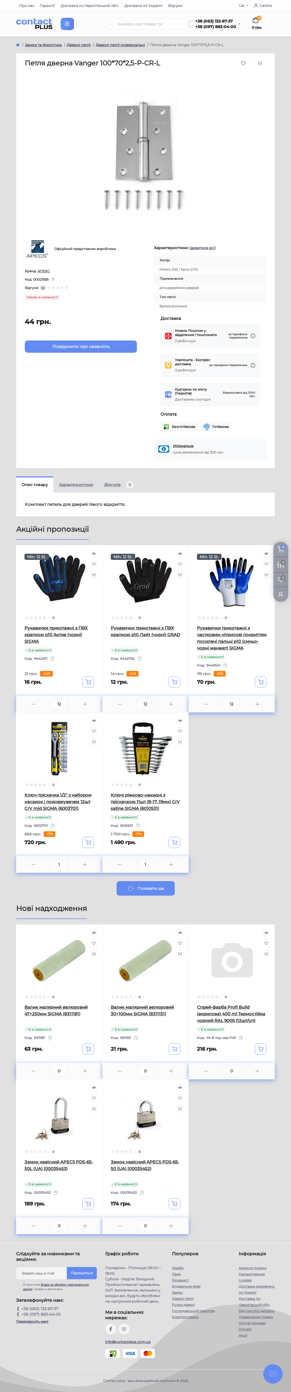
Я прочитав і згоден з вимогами (56, 1287)
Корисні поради (253, 1268)
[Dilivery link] (253, 336)
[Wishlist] (94, 564)
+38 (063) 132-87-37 (214, 21)
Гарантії (47, 5)
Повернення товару (256, 1317)
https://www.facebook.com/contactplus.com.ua (110, 1329)
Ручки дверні (183, 1305)
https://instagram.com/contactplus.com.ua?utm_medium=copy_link (124, 1329)
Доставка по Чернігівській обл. (90, 5)
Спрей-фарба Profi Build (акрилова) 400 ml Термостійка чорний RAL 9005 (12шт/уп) (231, 1013)
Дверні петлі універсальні (120, 45)
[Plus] (85, 704)
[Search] (111, 24)
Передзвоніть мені (32, 1321)
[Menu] (67, 24)
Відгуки (175, 5)
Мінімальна (183, 446)
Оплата (245, 1329)
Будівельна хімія (186, 1286)
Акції (243, 1335)
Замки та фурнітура (43, 45)
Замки (177, 1292)
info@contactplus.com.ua (128, 1342)
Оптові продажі (252, 1323)
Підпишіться (82, 1273)
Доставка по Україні (143, 5)
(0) (43, 288)
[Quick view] (94, 554)
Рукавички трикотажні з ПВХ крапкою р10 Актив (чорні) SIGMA (56, 634)
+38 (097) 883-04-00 (215, 26)
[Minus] (33, 704)
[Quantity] (59, 704)
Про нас (26, 5)
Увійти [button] (263, 5)
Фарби (178, 1268)
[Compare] (94, 575)
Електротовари (185, 1317)
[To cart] (88, 682)
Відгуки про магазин (257, 1311)
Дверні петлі (79, 45)
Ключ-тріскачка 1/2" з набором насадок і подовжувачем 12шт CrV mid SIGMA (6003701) (58, 801)
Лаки (176, 1274)
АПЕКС (44, 271)
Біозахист (180, 1280)
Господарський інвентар (193, 1311)
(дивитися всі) (202, 248)
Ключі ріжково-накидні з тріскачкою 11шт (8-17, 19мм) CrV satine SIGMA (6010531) (145, 801)
